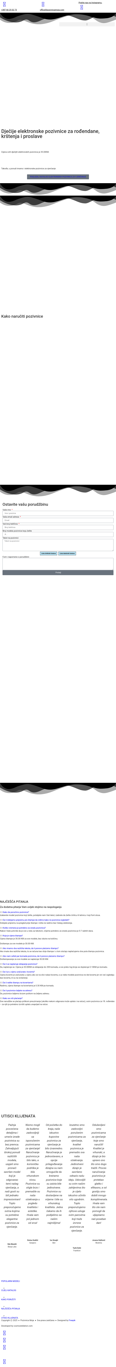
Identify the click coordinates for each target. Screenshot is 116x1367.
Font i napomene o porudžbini (16, 557)
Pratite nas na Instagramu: (90, 3)
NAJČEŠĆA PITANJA (10, 1308)
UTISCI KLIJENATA (9, 1318)
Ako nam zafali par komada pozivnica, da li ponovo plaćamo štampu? (34, 956)
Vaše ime (7, 510)
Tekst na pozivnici (10, 538)
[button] (87, 24)
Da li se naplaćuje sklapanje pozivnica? (20, 964)
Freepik (72, 1320)
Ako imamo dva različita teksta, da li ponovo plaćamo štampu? (31, 948)
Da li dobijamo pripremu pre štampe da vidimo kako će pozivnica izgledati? (36, 920)
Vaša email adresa (11, 517)
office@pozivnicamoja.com (52, 10)
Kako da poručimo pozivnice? (16, 912)
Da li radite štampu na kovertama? (18, 982)
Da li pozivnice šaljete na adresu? (17, 990)
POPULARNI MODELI (10, 1281)
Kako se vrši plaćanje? (13, 998)
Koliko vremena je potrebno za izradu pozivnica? (24, 928)
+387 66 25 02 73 (9, 10)
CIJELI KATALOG (8, 1290)
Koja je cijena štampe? (13, 935)
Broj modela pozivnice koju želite (17, 531)
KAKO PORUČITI (8, 1299)
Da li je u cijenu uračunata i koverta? (19, 972)
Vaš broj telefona (10, 524)
